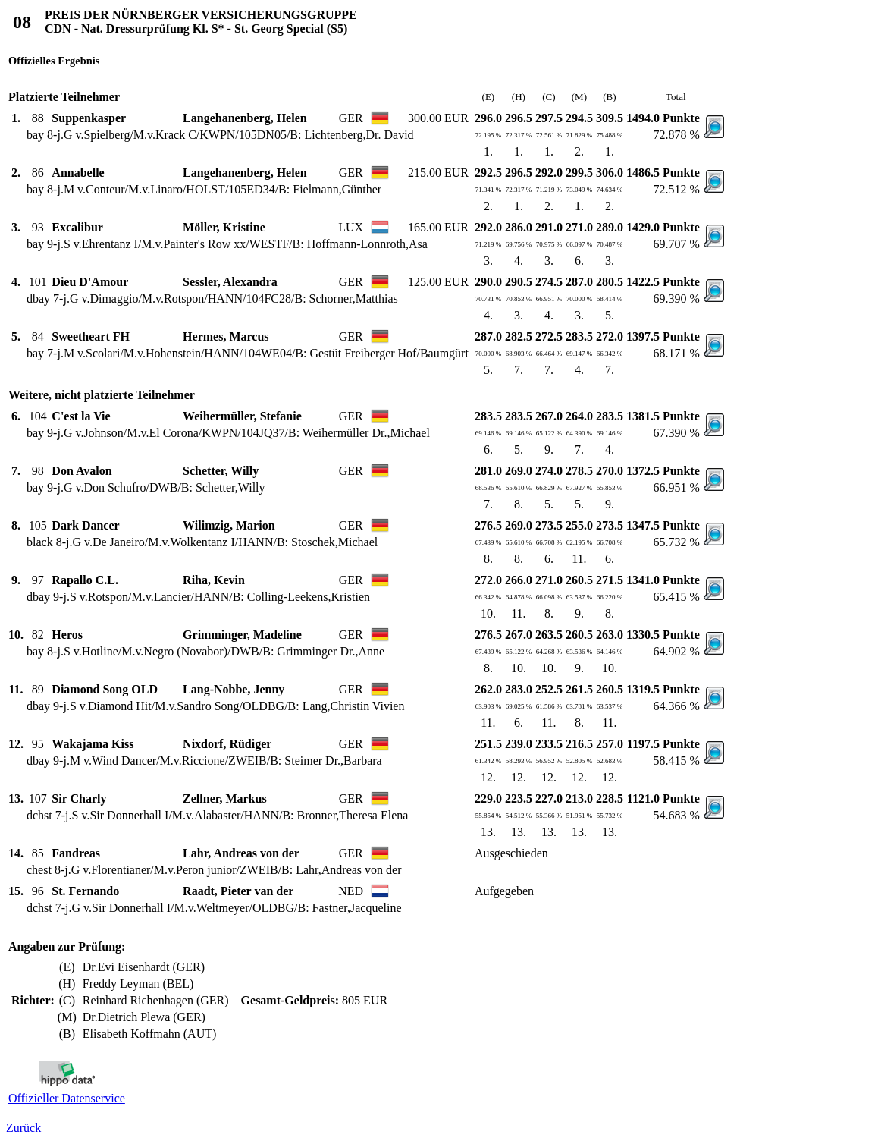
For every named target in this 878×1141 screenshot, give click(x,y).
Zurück (23, 1127)
